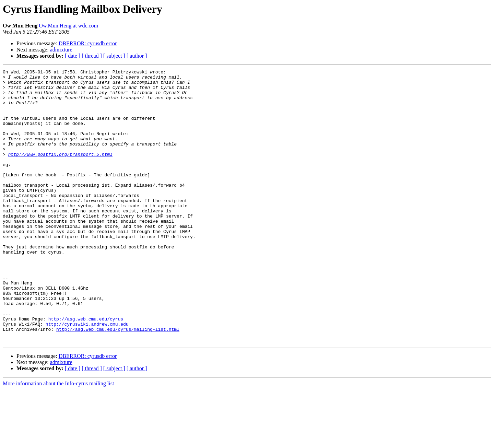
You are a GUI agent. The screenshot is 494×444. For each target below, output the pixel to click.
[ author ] (137, 56)
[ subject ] (114, 56)
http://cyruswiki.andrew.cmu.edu (87, 375)
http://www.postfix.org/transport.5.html (60, 171)
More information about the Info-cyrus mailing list (58, 438)
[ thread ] (92, 56)
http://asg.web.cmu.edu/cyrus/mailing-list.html (117, 381)
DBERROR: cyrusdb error (88, 43)
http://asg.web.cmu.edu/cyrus (85, 369)
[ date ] (72, 56)
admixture (61, 49)
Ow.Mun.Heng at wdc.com (68, 25)
